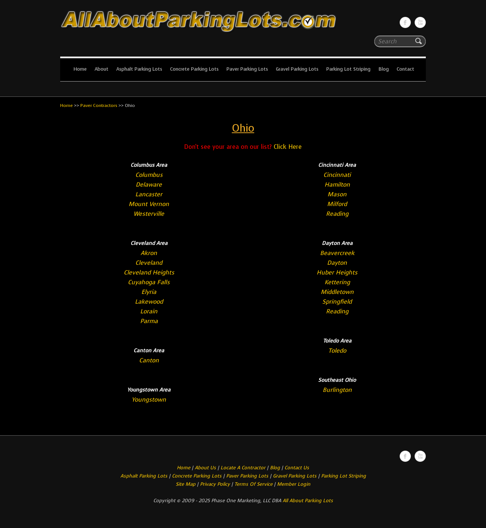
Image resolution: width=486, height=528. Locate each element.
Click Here (288, 147)
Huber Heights (337, 272)
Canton (149, 360)
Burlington (337, 390)
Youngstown (149, 399)
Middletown (337, 292)
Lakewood (149, 302)
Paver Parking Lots (247, 69)
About (101, 69)
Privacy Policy (215, 484)
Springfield (337, 302)
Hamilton (337, 184)
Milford (337, 204)
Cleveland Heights (149, 272)
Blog (383, 69)
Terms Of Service (254, 484)
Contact (405, 69)
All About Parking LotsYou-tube (420, 22)
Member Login (293, 484)
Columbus (149, 175)
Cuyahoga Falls (149, 282)
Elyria (148, 292)
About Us (205, 467)
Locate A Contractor (243, 467)
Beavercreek (337, 253)
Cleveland (148, 263)
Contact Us (296, 467)
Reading (337, 214)
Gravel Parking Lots (297, 69)
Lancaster (148, 194)
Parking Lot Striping (348, 69)
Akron (149, 253)
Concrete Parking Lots (194, 69)
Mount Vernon (149, 204)
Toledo (337, 350)
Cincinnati (337, 175)
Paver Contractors (98, 105)
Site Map (186, 484)
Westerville (148, 214)
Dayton (337, 263)
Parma (149, 321)
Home (80, 69)
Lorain (148, 311)
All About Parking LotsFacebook (405, 22)
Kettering (337, 282)
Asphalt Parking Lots (139, 69)
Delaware (149, 184)
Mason (337, 194)
